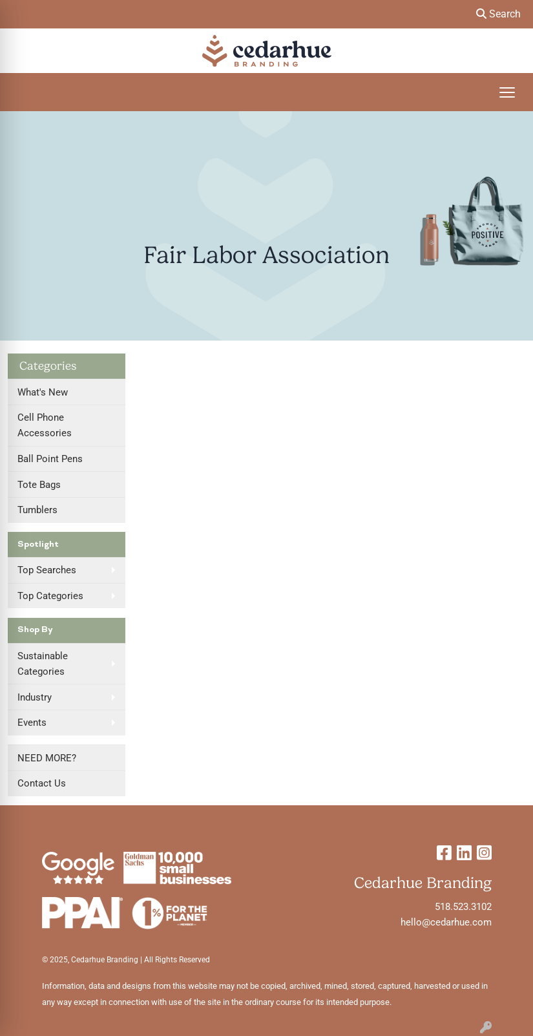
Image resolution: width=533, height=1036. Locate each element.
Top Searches (46, 570)
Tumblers (37, 510)
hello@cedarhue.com (446, 922)
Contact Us (41, 783)
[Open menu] (507, 92)
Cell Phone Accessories (44, 425)
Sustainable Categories (42, 663)
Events (32, 722)
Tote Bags (39, 485)
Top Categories (50, 596)
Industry (34, 697)
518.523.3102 (463, 907)
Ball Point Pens (50, 459)
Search (498, 14)
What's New (42, 392)
